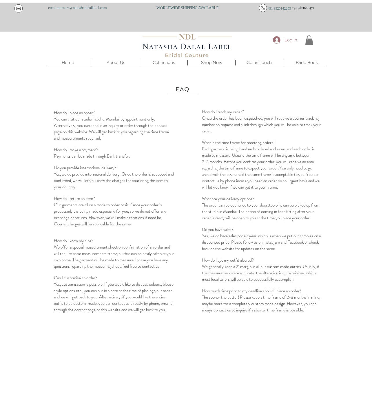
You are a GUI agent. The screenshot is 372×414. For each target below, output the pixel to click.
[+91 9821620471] (302, 7)
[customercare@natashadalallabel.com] (77, 7)
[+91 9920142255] (279, 8)
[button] (116, 62)
